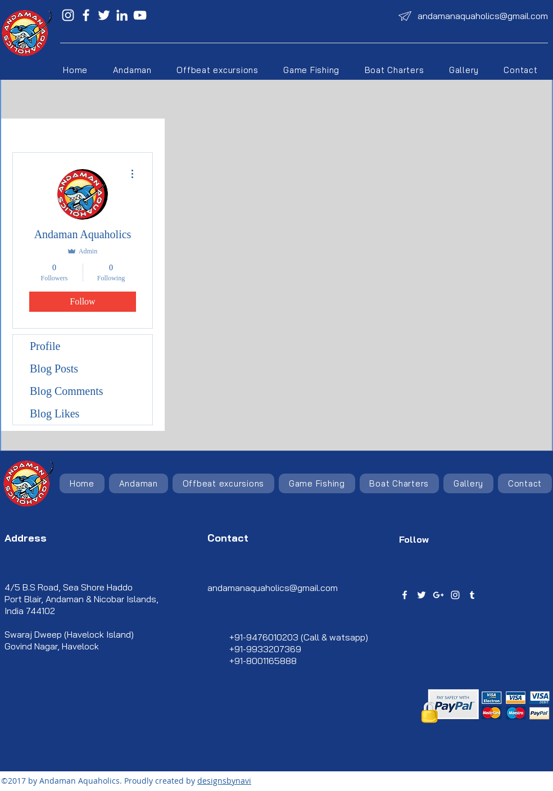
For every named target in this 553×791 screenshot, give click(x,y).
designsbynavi (224, 780)
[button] (217, 70)
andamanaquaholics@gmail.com (483, 15)
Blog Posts (54, 368)
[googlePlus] (438, 595)
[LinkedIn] (122, 15)
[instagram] (455, 595)
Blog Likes (54, 413)
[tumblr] (472, 595)
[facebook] (404, 595)
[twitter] (421, 595)
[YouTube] (140, 15)
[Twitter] (104, 15)
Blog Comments (66, 391)
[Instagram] (68, 15)
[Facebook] (86, 15)
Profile (45, 346)
